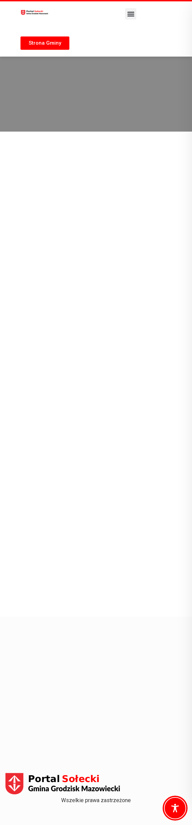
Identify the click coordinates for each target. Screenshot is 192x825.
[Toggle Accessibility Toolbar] (175, 808)
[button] (130, 13)
